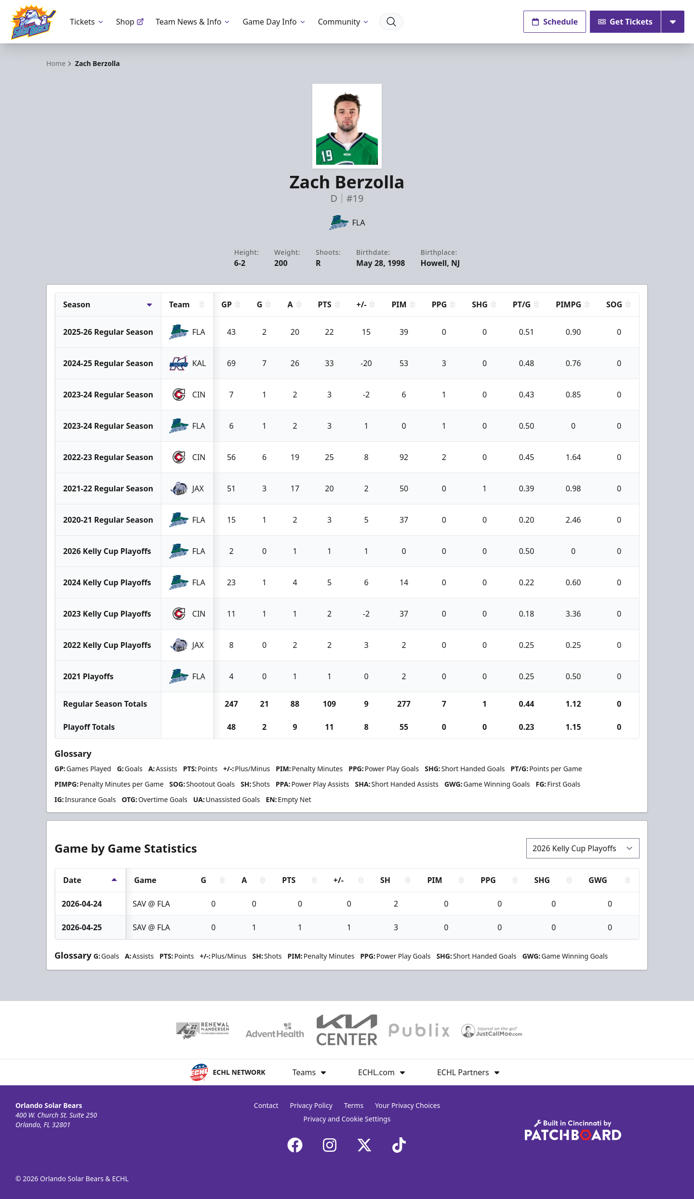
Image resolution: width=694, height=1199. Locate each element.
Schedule (555, 21)
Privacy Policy (311, 1105)
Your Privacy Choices (407, 1105)
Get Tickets (625, 21)
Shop (130, 21)
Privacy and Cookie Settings (347, 1118)
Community (344, 21)
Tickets (87, 21)
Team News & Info (193, 21)
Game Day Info (274, 21)
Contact (266, 1105)
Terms (353, 1105)
